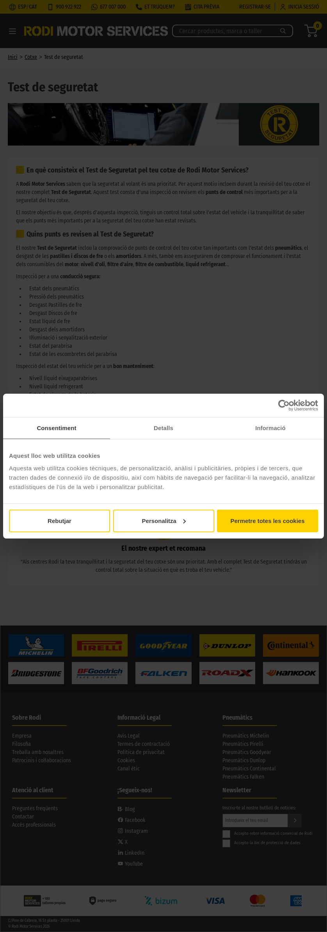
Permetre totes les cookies (267, 520)
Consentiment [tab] (56, 428)
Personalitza (164, 520)
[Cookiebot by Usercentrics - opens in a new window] (284, 405)
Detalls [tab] (163, 428)
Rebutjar (59, 520)
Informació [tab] (270, 428)
